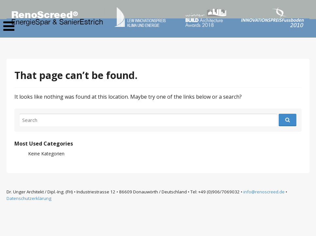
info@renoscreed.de (264, 192)
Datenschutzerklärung (29, 198)
